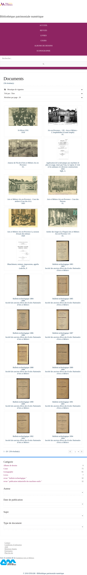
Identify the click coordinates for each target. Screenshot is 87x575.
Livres (43, 35)
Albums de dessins (43, 46)
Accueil (43, 25)
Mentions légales (11, 549)
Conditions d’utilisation (13, 545)
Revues (43, 30)
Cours (43, 41)
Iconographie (43, 51)
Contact (7, 543)
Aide (6, 547)
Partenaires (9, 551)
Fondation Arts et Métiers (25, 558)
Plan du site (9, 553)
